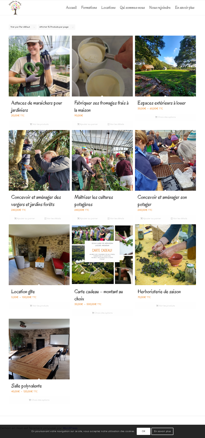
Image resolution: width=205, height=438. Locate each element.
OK (143, 431)
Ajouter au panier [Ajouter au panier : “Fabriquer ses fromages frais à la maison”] (87, 124)
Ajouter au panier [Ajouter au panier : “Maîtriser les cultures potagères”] (87, 218)
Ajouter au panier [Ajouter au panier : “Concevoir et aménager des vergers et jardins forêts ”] (24, 218)
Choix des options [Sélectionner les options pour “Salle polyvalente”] (39, 400)
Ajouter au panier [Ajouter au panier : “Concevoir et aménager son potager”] (150, 218)
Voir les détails (116, 124)
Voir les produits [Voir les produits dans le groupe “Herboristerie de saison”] (165, 306)
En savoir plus (162, 431)
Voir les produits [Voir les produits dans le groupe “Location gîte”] (39, 306)
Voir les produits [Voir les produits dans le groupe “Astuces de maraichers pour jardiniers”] (39, 124)
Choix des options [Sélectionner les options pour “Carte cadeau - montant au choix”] (102, 313)
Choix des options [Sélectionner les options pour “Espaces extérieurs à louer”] (165, 117)
